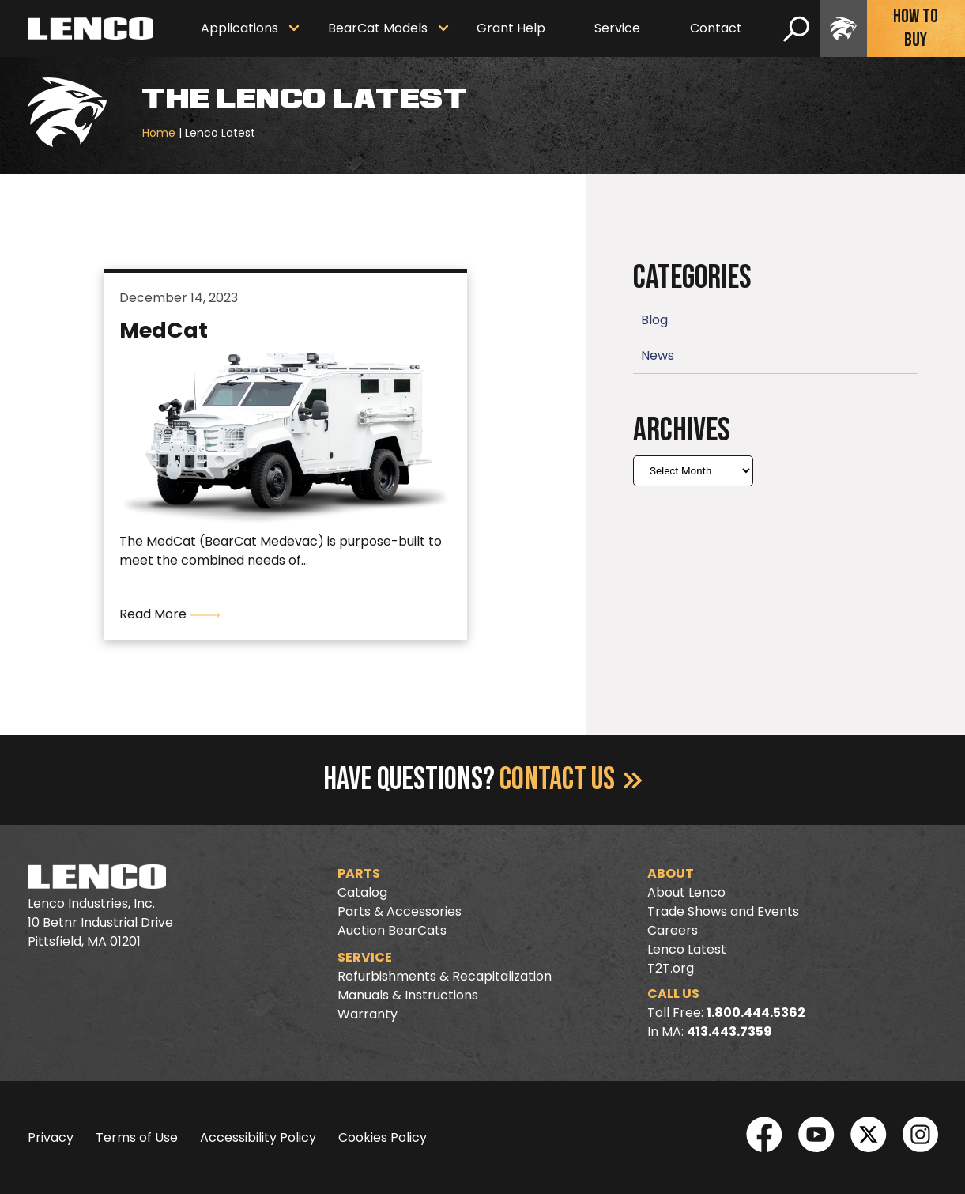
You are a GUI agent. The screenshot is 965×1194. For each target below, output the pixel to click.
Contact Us (571, 780)
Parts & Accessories (399, 911)
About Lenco (686, 892)
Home (158, 133)
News (657, 355)
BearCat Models (378, 28)
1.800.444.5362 (756, 1012)
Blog (654, 320)
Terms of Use (137, 1137)
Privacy (51, 1137)
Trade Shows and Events (723, 911)
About (670, 873)
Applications (239, 28)
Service (617, 28)
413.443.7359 (729, 1031)
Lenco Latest (686, 949)
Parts (358, 873)
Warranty (367, 1014)
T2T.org (670, 968)
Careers (672, 930)
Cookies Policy (382, 1137)
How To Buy (915, 28)
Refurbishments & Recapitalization (444, 976)
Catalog (362, 892)
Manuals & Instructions (407, 995)
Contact (716, 28)
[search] (796, 28)
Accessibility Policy (258, 1137)
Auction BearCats (392, 930)
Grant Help (511, 28)
